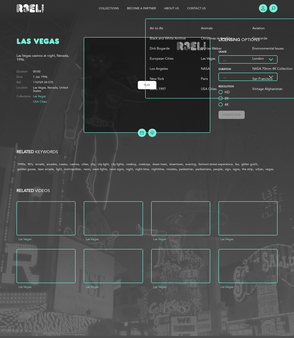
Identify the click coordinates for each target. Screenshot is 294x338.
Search (273, 8)
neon (87, 169)
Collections (109, 8)
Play (147, 85)
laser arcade (46, 169)
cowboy (131, 164)
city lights (117, 164)
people (218, 169)
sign (227, 169)
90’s (30, 164)
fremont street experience (215, 164)
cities (84, 164)
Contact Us (196, 8)
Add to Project (142, 133)
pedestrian (186, 169)
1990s (21, 164)
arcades (52, 164)
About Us (171, 8)
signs (236, 169)
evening (190, 164)
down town (159, 164)
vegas (269, 169)
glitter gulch (249, 164)
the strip (247, 169)
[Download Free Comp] (152, 133)
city (93, 164)
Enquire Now (232, 114)
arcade (39, 164)
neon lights (100, 169)
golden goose (26, 169)
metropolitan (72, 169)
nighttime (157, 169)
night (129, 169)
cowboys (144, 164)
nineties (171, 169)
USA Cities (40, 101)
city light (103, 164)
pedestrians (203, 169)
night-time (142, 169)
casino (63, 164)
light (59, 169)
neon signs (117, 169)
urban (259, 169)
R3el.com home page (31, 8)
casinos (74, 164)
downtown (176, 164)
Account (263, 8)
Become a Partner (141, 8)
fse (237, 164)
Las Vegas (39, 96)
